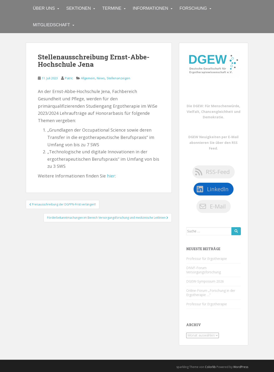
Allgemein (88, 78)
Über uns (44, 8)
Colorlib (210, 367)
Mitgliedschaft (51, 24)
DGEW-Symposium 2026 (205, 281)
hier (111, 176)
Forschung (193, 8)
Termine (111, 8)
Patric (69, 78)
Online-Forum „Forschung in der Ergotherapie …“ (210, 292)
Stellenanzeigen (118, 78)
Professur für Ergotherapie (206, 258)
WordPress (240, 367)
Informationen (150, 8)
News (101, 78)
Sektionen (78, 8)
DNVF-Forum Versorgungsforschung (203, 270)
